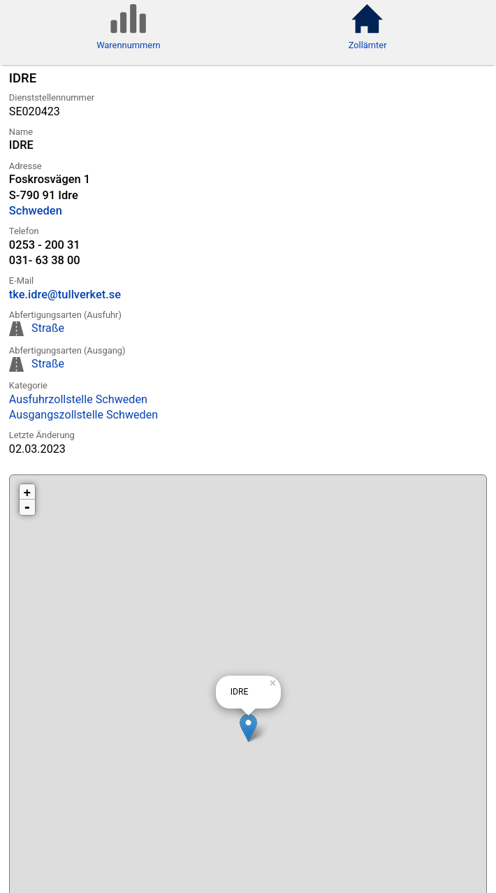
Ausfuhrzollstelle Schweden (78, 399)
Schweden (35, 210)
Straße (47, 328)
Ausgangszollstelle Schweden (83, 414)
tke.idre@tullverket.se (65, 294)
